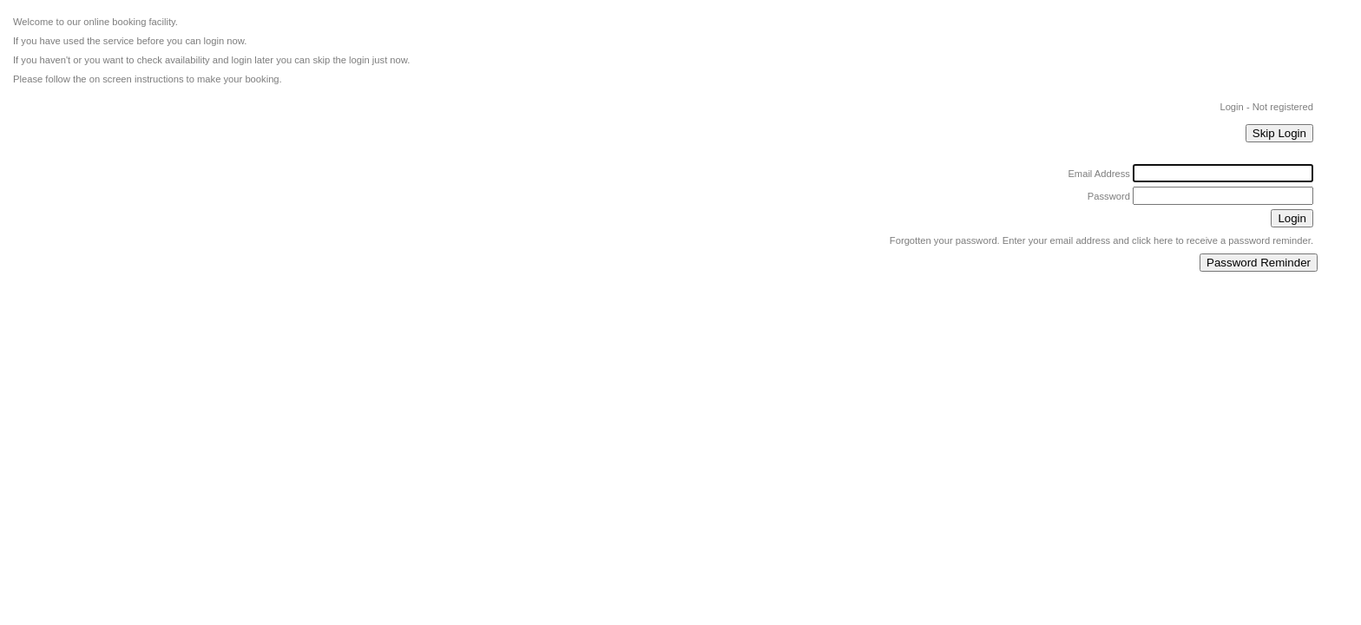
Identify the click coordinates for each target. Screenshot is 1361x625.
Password (1109, 196)
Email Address (1099, 173)
